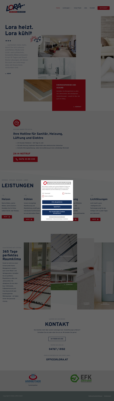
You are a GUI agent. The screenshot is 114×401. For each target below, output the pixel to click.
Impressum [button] (65, 218)
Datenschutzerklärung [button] (58, 218)
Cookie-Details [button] (49, 218)
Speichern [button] (57, 207)
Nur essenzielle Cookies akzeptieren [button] (57, 212)
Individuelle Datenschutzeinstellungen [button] (57, 216)
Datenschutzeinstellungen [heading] (59, 183)
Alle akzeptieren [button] (57, 202)
